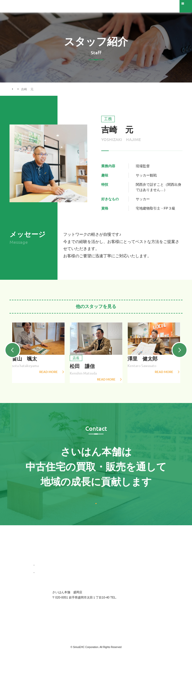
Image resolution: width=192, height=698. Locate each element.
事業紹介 (42, 587)
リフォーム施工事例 (88, 579)
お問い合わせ (137, 564)
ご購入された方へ (140, 579)
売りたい (81, 564)
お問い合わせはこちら (96, 517)
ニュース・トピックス (90, 587)
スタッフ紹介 (34, 89)
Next (183, 354)
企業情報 (40, 579)
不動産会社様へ (139, 572)
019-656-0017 (125, 619)
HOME (14, 89)
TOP (37, 564)
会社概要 (42, 594)
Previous (9, 354)
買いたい (81, 572)
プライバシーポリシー (143, 587)
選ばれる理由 (43, 572)
